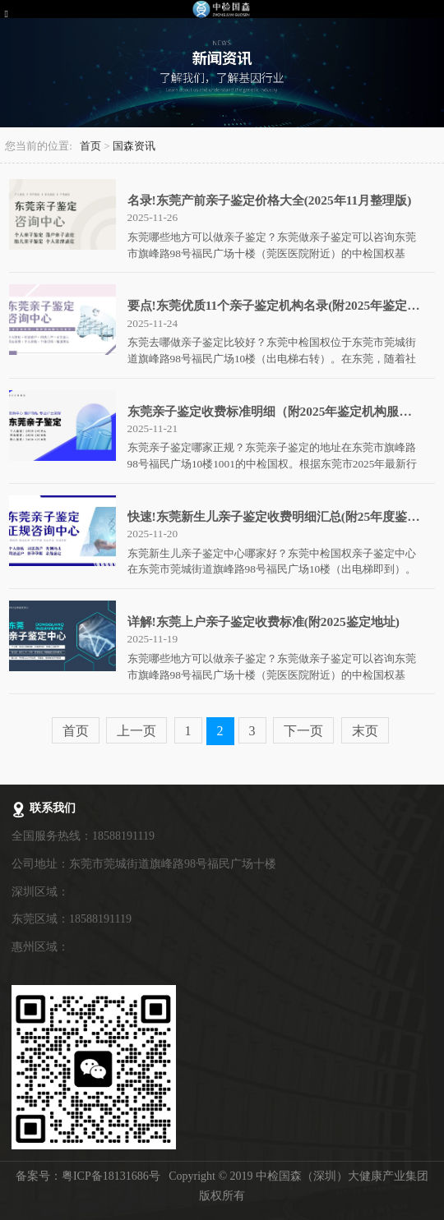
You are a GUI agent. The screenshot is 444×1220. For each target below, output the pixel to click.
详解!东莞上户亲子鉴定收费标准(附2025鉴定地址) (263, 621)
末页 (365, 731)
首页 (90, 146)
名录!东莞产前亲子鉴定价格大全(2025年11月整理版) (269, 200)
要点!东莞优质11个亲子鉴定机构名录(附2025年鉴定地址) (282, 305)
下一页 (303, 731)
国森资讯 (134, 146)
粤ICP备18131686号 (111, 1176)
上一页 (136, 731)
